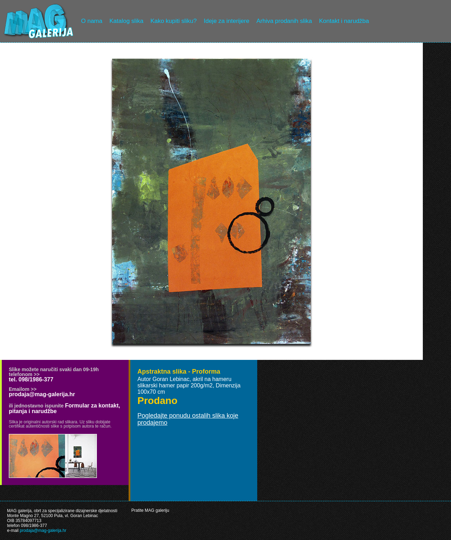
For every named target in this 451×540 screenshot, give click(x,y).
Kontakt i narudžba (344, 21)
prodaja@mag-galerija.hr (42, 394)
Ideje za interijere (226, 21)
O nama (91, 21)
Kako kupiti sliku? (173, 21)
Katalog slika (126, 21)
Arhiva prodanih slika (284, 21)
